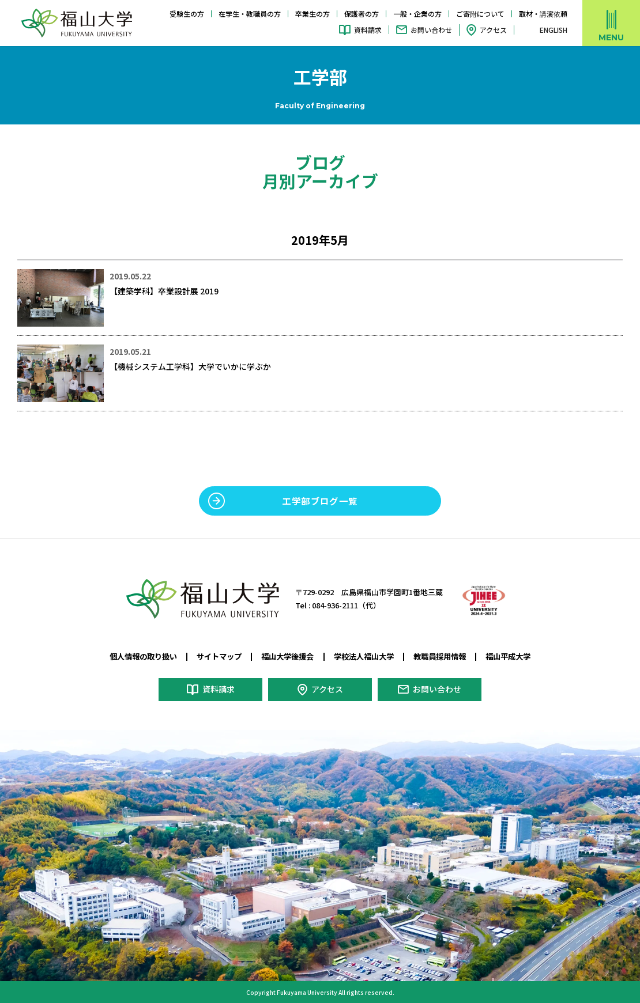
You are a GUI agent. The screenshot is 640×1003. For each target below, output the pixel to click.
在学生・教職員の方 (250, 13)
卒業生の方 (312, 13)
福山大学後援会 (287, 656)
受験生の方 (187, 13)
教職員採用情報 (439, 656)
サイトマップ (219, 656)
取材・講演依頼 (543, 13)
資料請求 (368, 30)
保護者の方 (361, 13)
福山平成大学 (507, 656)
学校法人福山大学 (364, 656)
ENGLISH (553, 30)
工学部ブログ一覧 (319, 500)
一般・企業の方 (417, 13)
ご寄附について (480, 13)
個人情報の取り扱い (143, 656)
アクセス (493, 30)
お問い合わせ (431, 29)
